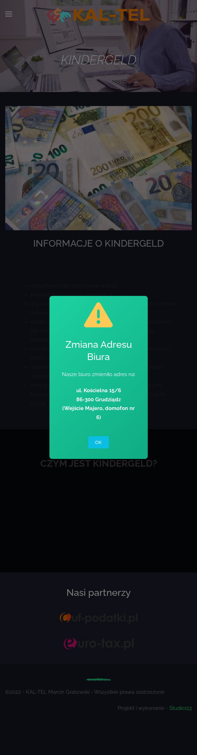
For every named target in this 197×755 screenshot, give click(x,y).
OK (98, 442)
